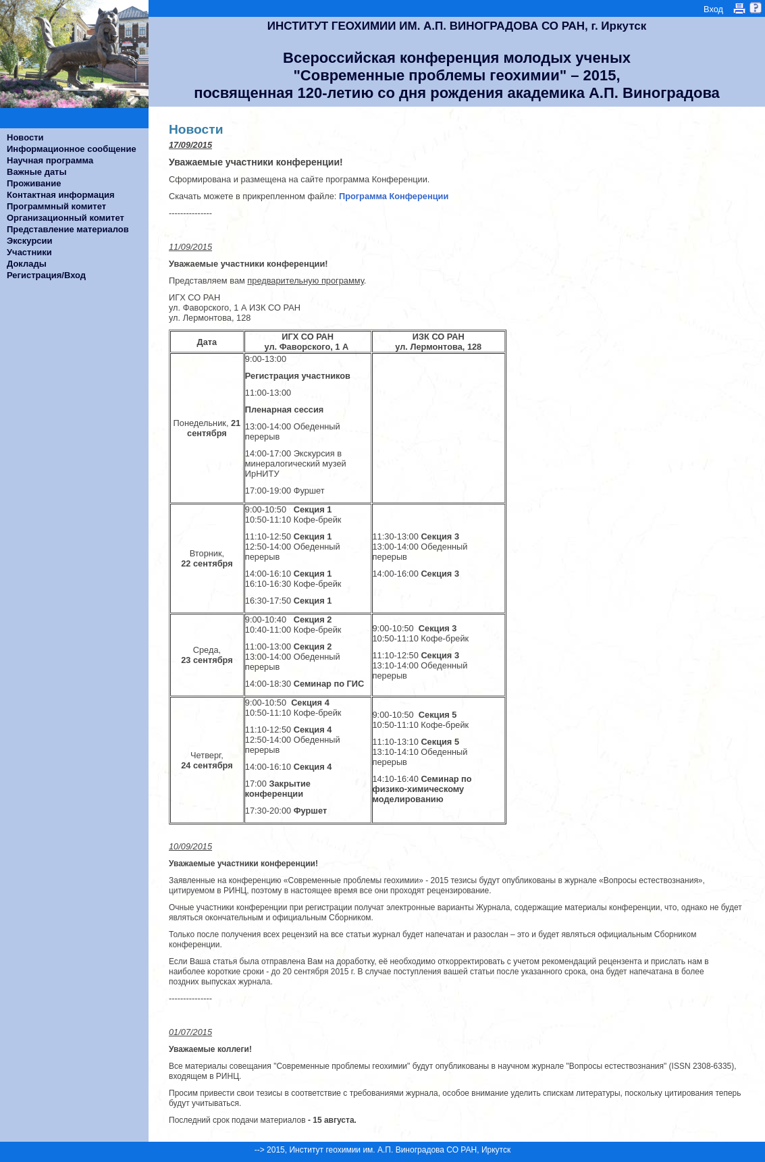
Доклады (27, 264)
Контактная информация (60, 195)
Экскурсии (30, 241)
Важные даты (37, 172)
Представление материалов (68, 229)
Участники (29, 252)
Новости (25, 137)
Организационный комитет (65, 218)
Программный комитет (56, 206)
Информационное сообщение (71, 149)
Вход (713, 9)
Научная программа (50, 160)
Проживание (34, 183)
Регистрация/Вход (46, 275)
